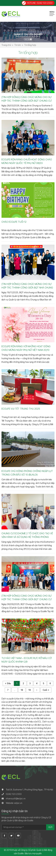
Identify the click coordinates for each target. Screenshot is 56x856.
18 (22, 690)
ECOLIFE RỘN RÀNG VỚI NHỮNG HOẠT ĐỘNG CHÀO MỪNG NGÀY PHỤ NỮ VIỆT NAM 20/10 (25, 348)
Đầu (9, 683)
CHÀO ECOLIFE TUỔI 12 (13, 221)
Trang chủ (6, 45)
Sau (37, 690)
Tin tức (17, 45)
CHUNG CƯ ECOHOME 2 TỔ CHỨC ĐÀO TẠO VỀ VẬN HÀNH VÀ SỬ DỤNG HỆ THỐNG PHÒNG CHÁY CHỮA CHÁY (27, 535)
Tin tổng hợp (30, 45)
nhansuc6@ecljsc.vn (16, 798)
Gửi (50, 827)
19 (29, 690)
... (14, 690)
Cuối (45, 690)
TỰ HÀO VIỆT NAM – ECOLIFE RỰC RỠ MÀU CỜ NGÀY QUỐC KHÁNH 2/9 (26, 660)
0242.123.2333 (14, 794)
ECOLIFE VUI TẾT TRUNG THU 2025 (20, 408)
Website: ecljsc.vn (14, 803)
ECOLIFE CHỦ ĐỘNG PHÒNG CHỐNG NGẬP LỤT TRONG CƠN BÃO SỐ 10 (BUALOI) (27, 473)
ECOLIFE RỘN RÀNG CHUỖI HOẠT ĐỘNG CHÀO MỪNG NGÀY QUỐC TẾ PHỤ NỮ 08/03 (26, 161)
